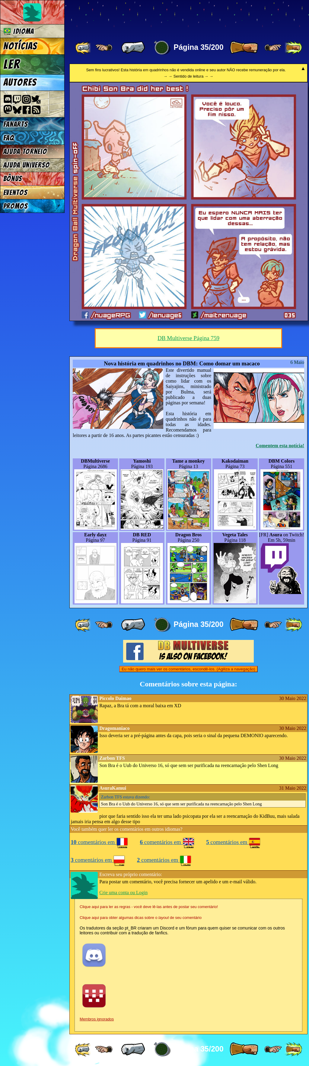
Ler (11, 64)
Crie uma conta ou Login (123, 892)
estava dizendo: (125, 797)
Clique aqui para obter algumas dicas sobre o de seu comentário (141, 917)
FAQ (8, 138)
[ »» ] (293, 47)
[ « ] (133, 48)
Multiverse (157, 17)
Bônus (12, 178)
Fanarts (15, 124)
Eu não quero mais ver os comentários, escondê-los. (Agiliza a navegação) (188, 669)
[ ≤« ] (104, 47)
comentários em (99, 842)
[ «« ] (84, 47)
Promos (15, 206)
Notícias (20, 46)
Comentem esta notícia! (280, 445)
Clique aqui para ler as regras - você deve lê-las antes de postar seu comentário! (149, 906)
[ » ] (244, 48)
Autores (20, 82)
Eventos (15, 192)
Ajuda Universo (26, 165)
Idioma (18, 31)
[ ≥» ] (273, 47)
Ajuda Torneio (25, 151)
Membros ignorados (97, 1019)
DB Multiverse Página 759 (188, 338)
